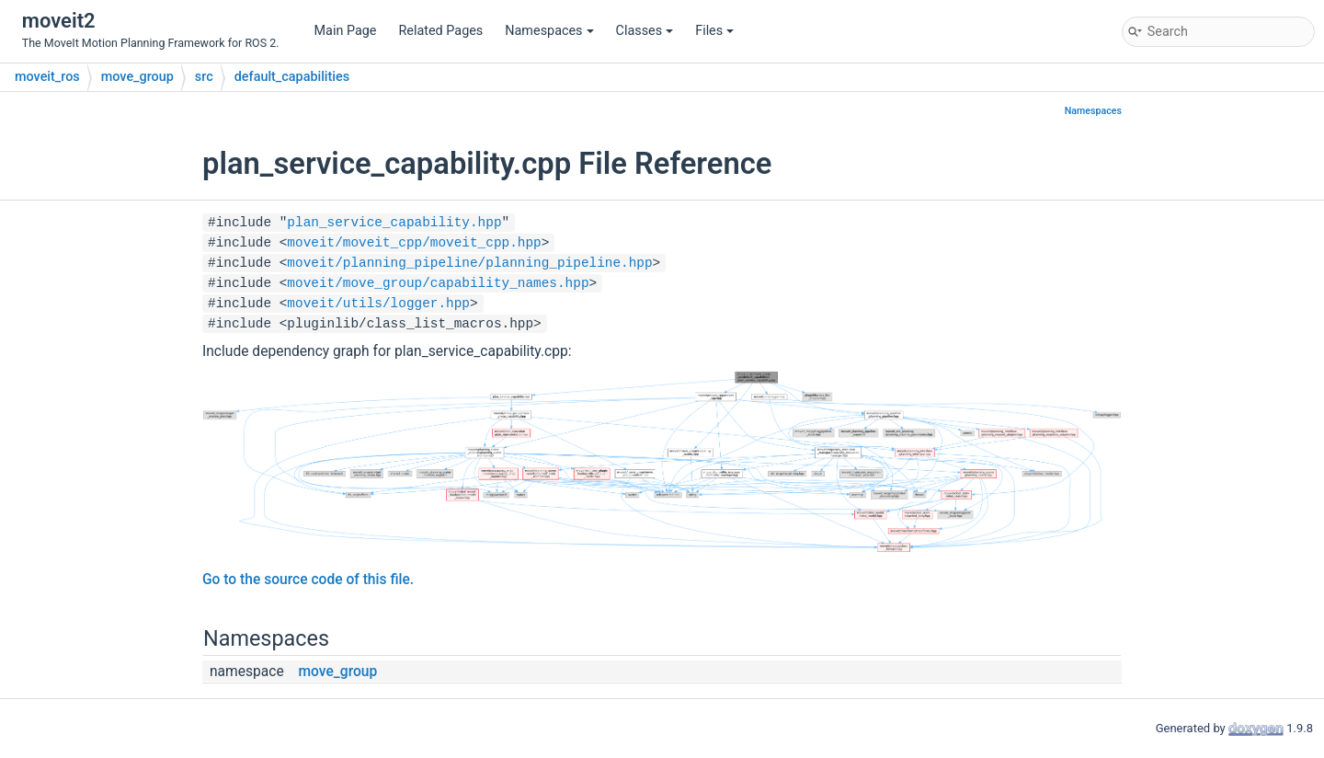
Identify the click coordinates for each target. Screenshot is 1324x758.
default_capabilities (291, 77)
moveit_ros (47, 77)
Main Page (345, 31)
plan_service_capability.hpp (394, 222)
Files (714, 31)
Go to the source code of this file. (308, 579)
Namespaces (549, 31)
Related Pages (440, 31)
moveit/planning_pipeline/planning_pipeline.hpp (469, 263)
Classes (645, 31)
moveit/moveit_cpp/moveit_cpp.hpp (414, 242)
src (204, 77)
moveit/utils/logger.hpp (378, 303)
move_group (137, 77)
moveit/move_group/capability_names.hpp (437, 283)
